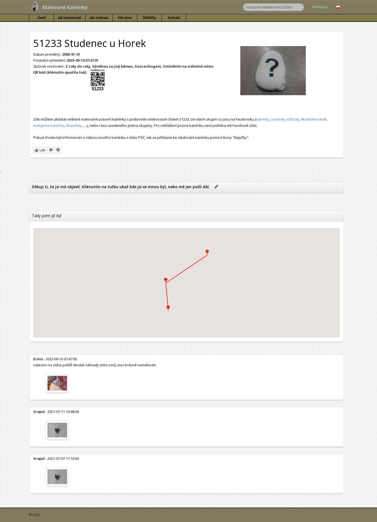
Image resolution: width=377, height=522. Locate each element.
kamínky (263, 119)
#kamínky (74, 125)
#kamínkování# (313, 119)
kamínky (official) (285, 119)
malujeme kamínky (48, 125)
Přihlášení (319, 7)
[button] (166, 280)
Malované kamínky (65, 7)
